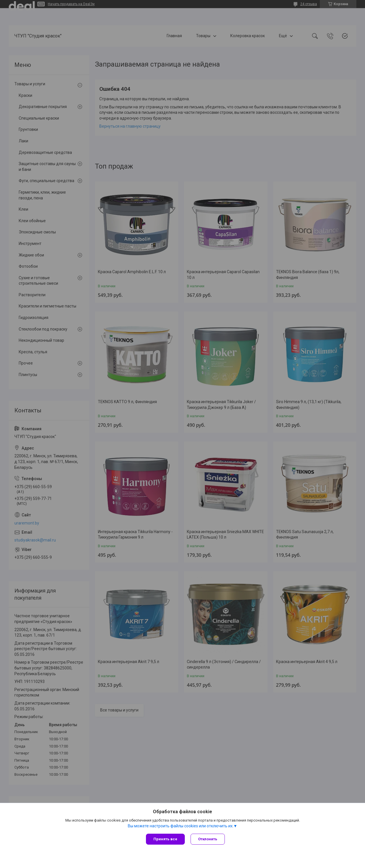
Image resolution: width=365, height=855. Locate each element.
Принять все (165, 839)
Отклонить (207, 839)
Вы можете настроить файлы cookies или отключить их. (180, 826)
